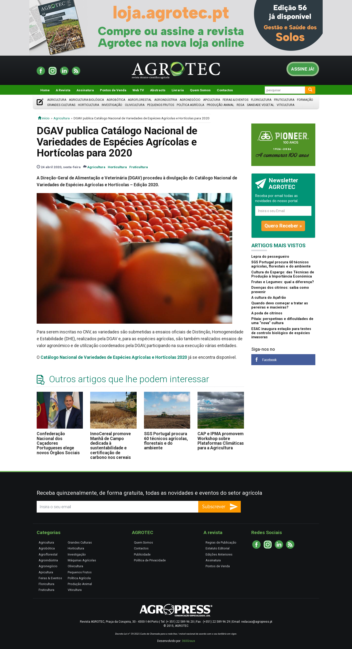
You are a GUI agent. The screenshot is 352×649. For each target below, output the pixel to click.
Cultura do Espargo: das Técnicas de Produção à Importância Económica (282, 274)
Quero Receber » (283, 226)
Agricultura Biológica (86, 100)
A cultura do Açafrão (268, 298)
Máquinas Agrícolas (82, 560)
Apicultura (211, 100)
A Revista (63, 90)
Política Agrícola (190, 105)
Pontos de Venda (113, 90)
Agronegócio (190, 100)
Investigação (112, 105)
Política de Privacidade (150, 560)
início (44, 118)
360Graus (188, 641)
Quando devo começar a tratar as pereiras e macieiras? (279, 305)
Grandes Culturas (61, 105)
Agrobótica (116, 100)
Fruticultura (284, 100)
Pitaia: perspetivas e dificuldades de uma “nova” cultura (282, 321)
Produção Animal (220, 105)
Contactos (225, 90)
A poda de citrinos (266, 313)
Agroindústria (165, 100)
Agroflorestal (140, 100)
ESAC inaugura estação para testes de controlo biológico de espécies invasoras (281, 333)
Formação (305, 100)
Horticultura (88, 105)
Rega (240, 105)
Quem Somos (200, 90)
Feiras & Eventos (235, 100)
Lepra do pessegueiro (270, 257)
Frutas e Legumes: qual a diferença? (282, 282)
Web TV (138, 90)
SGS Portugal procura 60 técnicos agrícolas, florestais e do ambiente (166, 440)
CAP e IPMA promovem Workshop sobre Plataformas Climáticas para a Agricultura (221, 440)
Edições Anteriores (219, 554)
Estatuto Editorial (218, 548)
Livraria (178, 90)
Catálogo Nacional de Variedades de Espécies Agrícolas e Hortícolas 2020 (114, 357)
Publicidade (142, 554)
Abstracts (157, 90)
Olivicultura (134, 105)
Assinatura (85, 90)
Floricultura (261, 100)
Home (45, 90)
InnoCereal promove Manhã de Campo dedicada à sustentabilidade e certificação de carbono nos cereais (110, 445)
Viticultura (285, 105)
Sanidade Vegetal (260, 105)
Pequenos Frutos (160, 105)
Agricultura (56, 100)
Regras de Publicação (221, 542)
